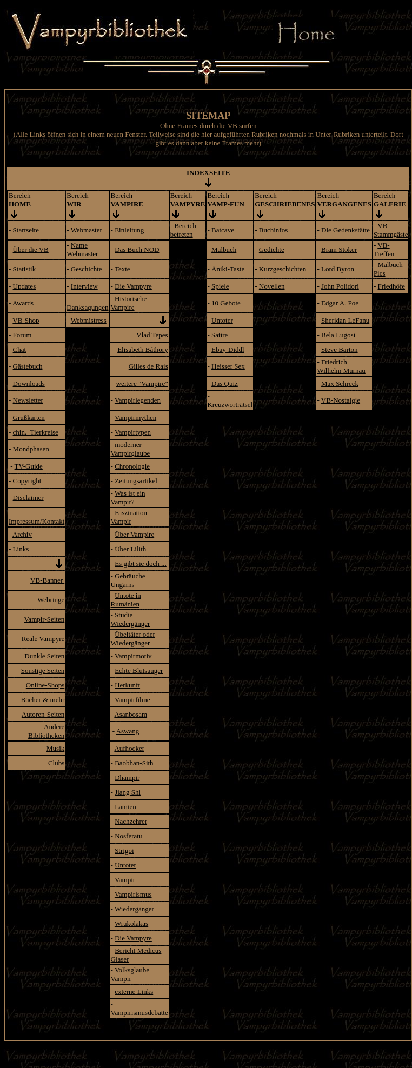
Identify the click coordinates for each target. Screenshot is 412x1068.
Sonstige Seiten (43, 670)
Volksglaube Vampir (130, 974)
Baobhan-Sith (134, 763)
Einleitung (129, 230)
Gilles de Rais (148, 366)
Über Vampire (134, 534)
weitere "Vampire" (142, 383)
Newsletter (28, 400)
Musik (55, 748)
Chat (19, 349)
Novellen (272, 286)
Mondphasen (31, 449)
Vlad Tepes (152, 335)
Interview (84, 286)
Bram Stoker (339, 249)
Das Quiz (224, 383)
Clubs (56, 763)
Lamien (125, 807)
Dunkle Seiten (44, 656)
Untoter (222, 320)
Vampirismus (133, 894)
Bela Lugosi (338, 335)
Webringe (50, 600)
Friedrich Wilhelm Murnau (341, 366)
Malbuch (223, 249)
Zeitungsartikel (136, 481)
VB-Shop (25, 320)
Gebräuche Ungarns (128, 580)
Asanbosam (130, 714)
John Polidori (340, 286)
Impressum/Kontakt (36, 521)
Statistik (24, 269)
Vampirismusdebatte (139, 1013)
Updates (24, 286)
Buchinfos (273, 230)
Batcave (222, 230)
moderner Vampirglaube (130, 448)
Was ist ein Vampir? (128, 497)
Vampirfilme (132, 700)
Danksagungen (87, 307)
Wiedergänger (134, 909)
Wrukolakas (131, 923)
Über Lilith (130, 549)
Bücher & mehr (42, 700)
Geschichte (86, 269)
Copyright (27, 481)
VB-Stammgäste (391, 230)
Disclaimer (28, 497)
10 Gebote (226, 303)
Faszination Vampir (129, 517)
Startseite (26, 230)
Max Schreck (339, 383)
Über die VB (31, 249)
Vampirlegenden (138, 400)
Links (21, 549)
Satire (219, 335)
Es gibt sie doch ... (141, 563)
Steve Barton (339, 349)
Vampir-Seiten (44, 619)
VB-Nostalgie (340, 400)
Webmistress (89, 320)
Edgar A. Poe (339, 303)
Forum (22, 335)
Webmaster (86, 230)
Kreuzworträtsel (229, 405)
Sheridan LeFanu (345, 320)
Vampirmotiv (133, 656)
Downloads (29, 383)
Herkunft (127, 685)
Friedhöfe (391, 286)
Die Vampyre (133, 286)
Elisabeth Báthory (142, 349)
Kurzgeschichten (282, 269)
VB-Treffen (384, 249)
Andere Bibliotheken (46, 731)
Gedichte (271, 249)
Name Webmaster (82, 249)
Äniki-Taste (227, 269)
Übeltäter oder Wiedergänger (133, 638)
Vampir (125, 880)
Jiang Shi (128, 792)
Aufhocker (129, 748)
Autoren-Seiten (43, 714)
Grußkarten (29, 417)
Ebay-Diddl (227, 349)
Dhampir (127, 777)
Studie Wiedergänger (130, 619)
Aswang (127, 731)
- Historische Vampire (129, 303)
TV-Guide (29, 466)
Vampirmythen (135, 417)
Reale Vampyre (43, 639)
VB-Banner (47, 580)
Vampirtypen (133, 432)
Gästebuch (28, 366)
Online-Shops (45, 685)
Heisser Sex (228, 366)
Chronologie (132, 466)
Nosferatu (128, 836)
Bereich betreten (183, 230)
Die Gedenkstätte (345, 230)
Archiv (22, 534)
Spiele (220, 286)
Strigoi (124, 850)
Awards (23, 303)
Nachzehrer (131, 821)
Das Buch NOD (137, 249)
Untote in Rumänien (126, 599)
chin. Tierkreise (35, 432)
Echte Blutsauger (139, 670)
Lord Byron (337, 269)
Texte (122, 269)
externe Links (134, 991)
